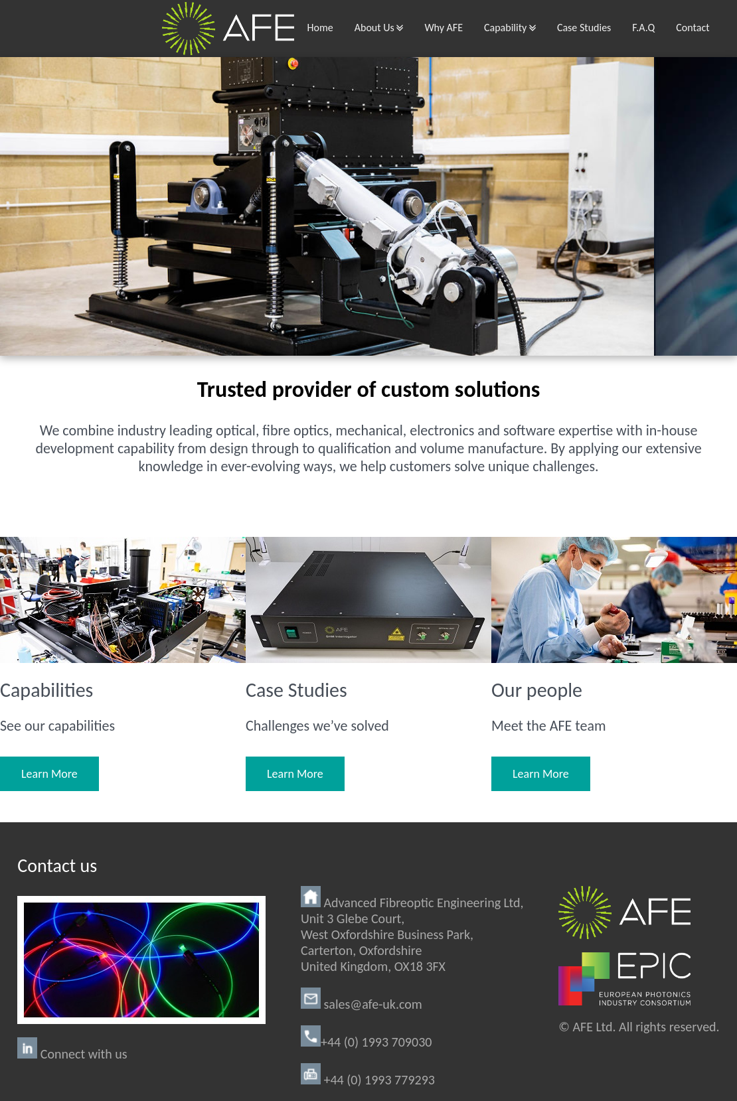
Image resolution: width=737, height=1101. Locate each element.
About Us (379, 27)
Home (320, 27)
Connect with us (72, 1054)
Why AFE (443, 27)
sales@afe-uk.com (361, 1004)
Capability (510, 27)
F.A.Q (643, 27)
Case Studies (584, 27)
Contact (692, 27)
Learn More (49, 774)
